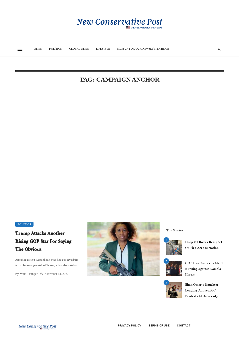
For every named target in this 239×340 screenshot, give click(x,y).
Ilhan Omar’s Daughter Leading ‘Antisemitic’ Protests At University (202, 290)
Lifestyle (103, 49)
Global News (79, 49)
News (38, 49)
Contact (184, 325)
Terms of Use (159, 325)
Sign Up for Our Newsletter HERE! (143, 49)
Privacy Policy (129, 325)
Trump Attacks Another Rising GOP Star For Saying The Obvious (43, 242)
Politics (55, 49)
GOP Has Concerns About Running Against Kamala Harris (204, 269)
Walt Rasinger (29, 274)
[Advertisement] (87, 125)
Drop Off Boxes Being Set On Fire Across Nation (203, 245)
